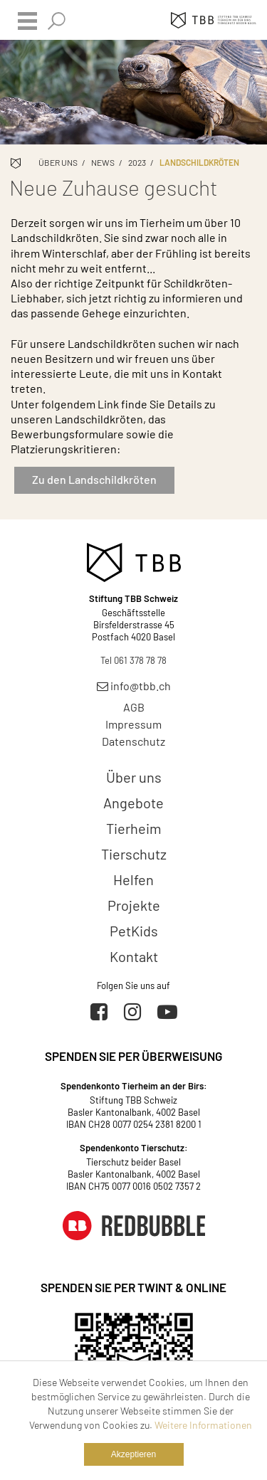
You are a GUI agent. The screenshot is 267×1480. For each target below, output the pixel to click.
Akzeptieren (133, 1454)
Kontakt (134, 956)
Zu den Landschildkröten (94, 479)
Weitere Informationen (203, 1425)
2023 (137, 162)
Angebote (133, 802)
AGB (134, 707)
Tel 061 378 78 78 (133, 660)
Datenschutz (133, 741)
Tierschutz (134, 853)
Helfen (133, 879)
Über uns (58, 162)
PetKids (134, 930)
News (103, 162)
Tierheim (134, 828)
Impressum (133, 724)
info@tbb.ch (134, 685)
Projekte (134, 905)
